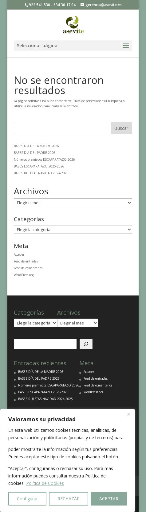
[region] (67, 460)
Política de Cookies (45, 483)
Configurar (27, 499)
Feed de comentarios (28, 268)
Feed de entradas (26, 261)
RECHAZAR (68, 499)
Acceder (19, 254)
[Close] (128, 414)
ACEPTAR (108, 499)
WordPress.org (24, 275)
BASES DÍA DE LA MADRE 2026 (36, 146)
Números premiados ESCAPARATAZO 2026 (44, 159)
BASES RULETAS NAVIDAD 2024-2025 (41, 173)
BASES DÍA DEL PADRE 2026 (34, 153)
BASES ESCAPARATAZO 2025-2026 (39, 166)
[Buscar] (86, 344)
